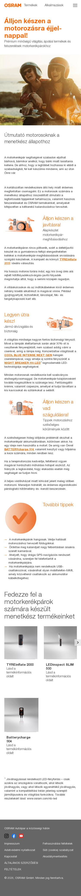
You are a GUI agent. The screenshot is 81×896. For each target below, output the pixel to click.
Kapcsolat (10, 856)
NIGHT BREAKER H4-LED (22, 362)
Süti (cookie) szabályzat (58, 850)
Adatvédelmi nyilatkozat (19, 850)
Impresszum (12, 843)
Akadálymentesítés (55, 856)
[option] (40, 90)
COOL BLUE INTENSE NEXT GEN (28, 355)
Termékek (30, 5)
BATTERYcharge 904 (19, 449)
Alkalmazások (54, 5)
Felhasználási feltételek (58, 843)
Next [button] (78, 642)
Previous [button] (3, 642)
